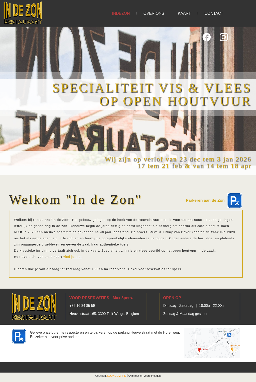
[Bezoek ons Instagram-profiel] (224, 37)
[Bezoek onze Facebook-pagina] (207, 37)
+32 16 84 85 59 (82, 305)
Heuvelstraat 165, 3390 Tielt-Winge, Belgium (104, 314)
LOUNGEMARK (116, 375)
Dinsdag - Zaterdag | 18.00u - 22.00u (193, 305)
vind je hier (72, 256)
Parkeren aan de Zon (205, 200)
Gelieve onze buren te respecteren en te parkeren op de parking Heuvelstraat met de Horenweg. (105, 332)
